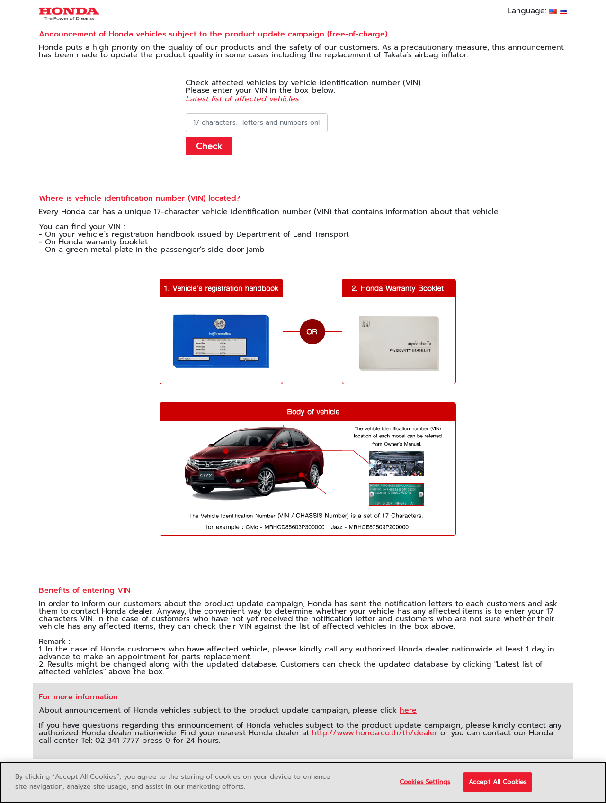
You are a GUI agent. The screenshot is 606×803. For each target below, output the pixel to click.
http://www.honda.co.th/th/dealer (376, 733)
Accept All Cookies (497, 781)
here (408, 710)
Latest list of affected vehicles (242, 99)
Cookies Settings (425, 781)
